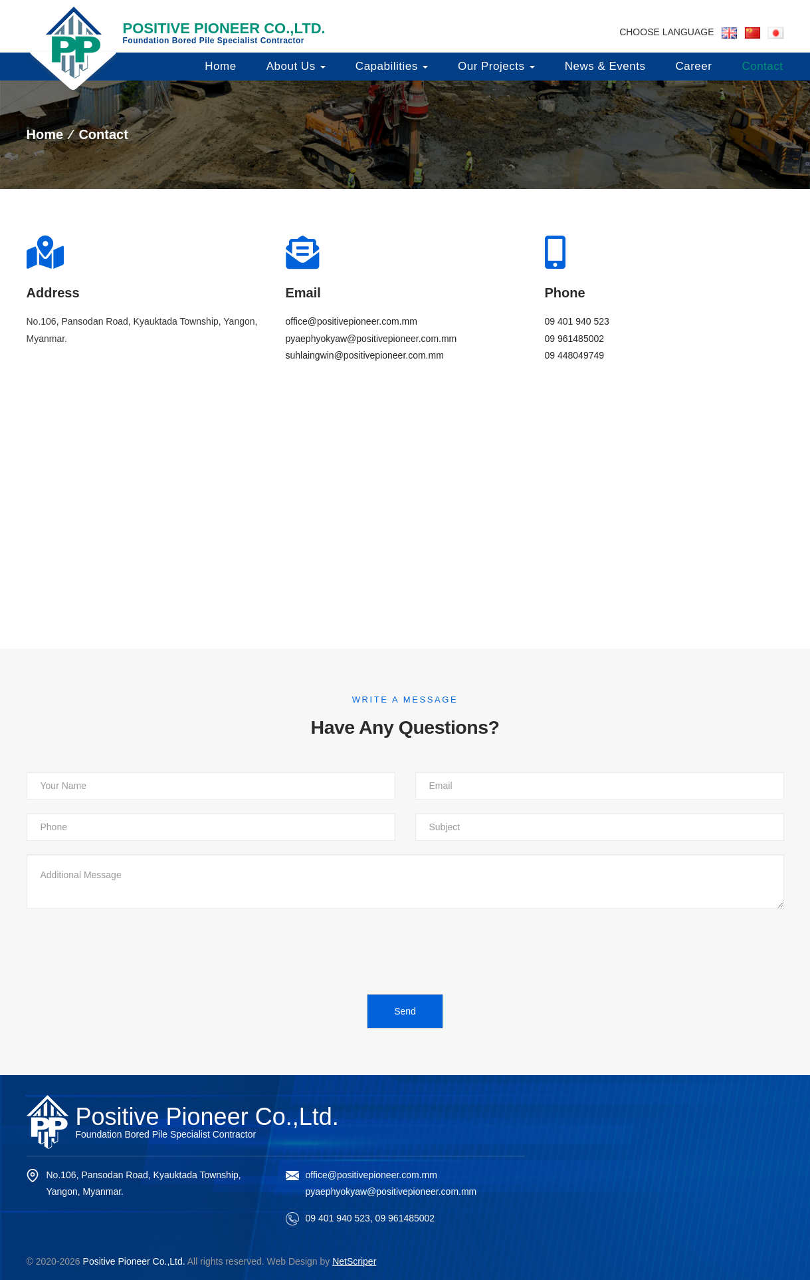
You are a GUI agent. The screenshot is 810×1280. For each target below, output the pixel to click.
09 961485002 (575, 338)
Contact (762, 66)
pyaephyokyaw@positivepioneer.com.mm (371, 338)
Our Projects (496, 66)
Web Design (292, 1261)
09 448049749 (575, 355)
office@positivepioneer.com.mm (351, 321)
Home (220, 66)
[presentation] (128, 948)
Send (405, 1011)
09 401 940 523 (577, 321)
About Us (296, 66)
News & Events (605, 66)
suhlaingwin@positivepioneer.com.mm (365, 355)
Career (693, 66)
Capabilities (391, 66)
